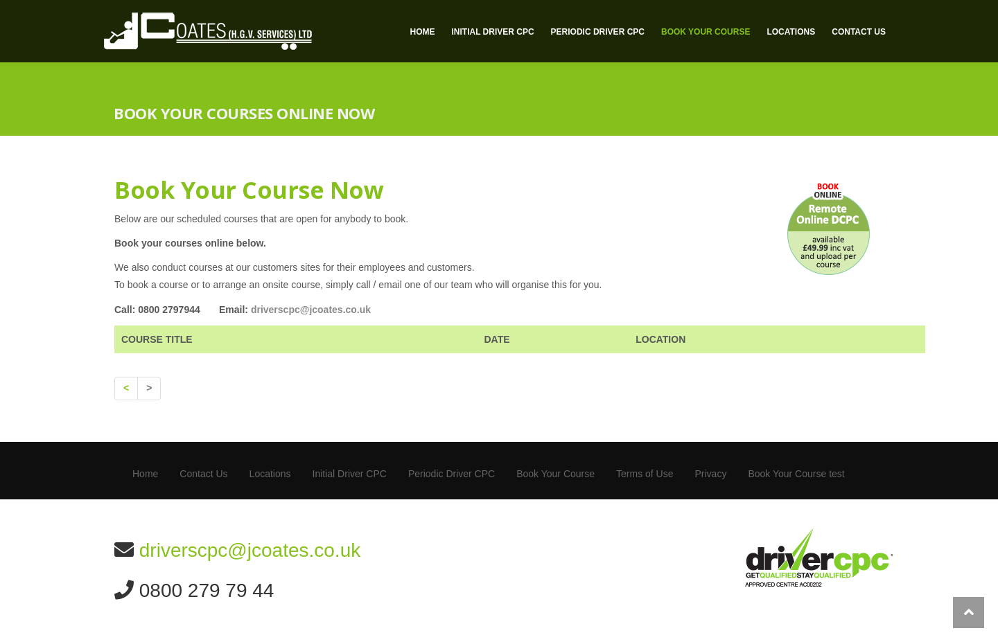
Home (422, 32)
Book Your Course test (796, 473)
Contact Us (859, 32)
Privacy (710, 473)
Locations (791, 32)
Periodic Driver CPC (598, 32)
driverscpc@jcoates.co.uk (311, 309)
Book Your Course (705, 32)
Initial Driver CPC (492, 32)
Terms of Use (644, 473)
